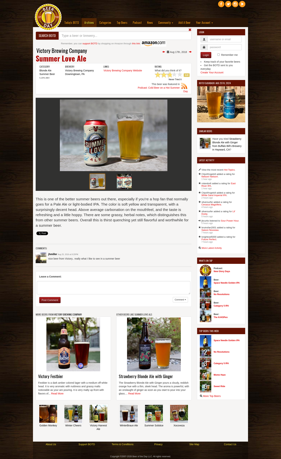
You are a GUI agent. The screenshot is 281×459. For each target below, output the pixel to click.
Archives (90, 22)
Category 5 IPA (221, 306)
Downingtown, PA (75, 74)
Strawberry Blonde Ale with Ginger (146, 376)
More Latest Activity (212, 248)
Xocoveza (178, 425)
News (150, 22)
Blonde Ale (45, 70)
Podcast (137, 22)
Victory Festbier (50, 376)
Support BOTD (86, 444)
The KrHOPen (221, 317)
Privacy (158, 444)
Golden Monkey (48, 425)
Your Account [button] (204, 22)
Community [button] (165, 22)
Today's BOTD (71, 22)
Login (206, 55)
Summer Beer (47, 74)
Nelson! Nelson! (209, 176)
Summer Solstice (153, 425)
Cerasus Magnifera (211, 204)
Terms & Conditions (122, 444)
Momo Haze (220, 375)
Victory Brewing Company (61, 50)
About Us (51, 444)
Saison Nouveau (209, 230)
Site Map (194, 444)
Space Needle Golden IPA (227, 283)
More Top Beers (212, 396)
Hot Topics (229, 169)
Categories (105, 22)
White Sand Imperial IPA (214, 195)
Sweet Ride (219, 386)
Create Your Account (212, 72)
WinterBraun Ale (129, 425)
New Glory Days (222, 271)
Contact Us (230, 444)
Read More (57, 393)
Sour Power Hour (230, 220)
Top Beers (122, 22)
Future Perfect (208, 239)
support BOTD (89, 43)
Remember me (229, 54)
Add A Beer (184, 22)
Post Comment (50, 300)
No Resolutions (221, 294)
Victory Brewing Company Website (122, 70)
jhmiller (52, 254)
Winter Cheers (73, 425)
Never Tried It (175, 80)
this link (136, 43)
